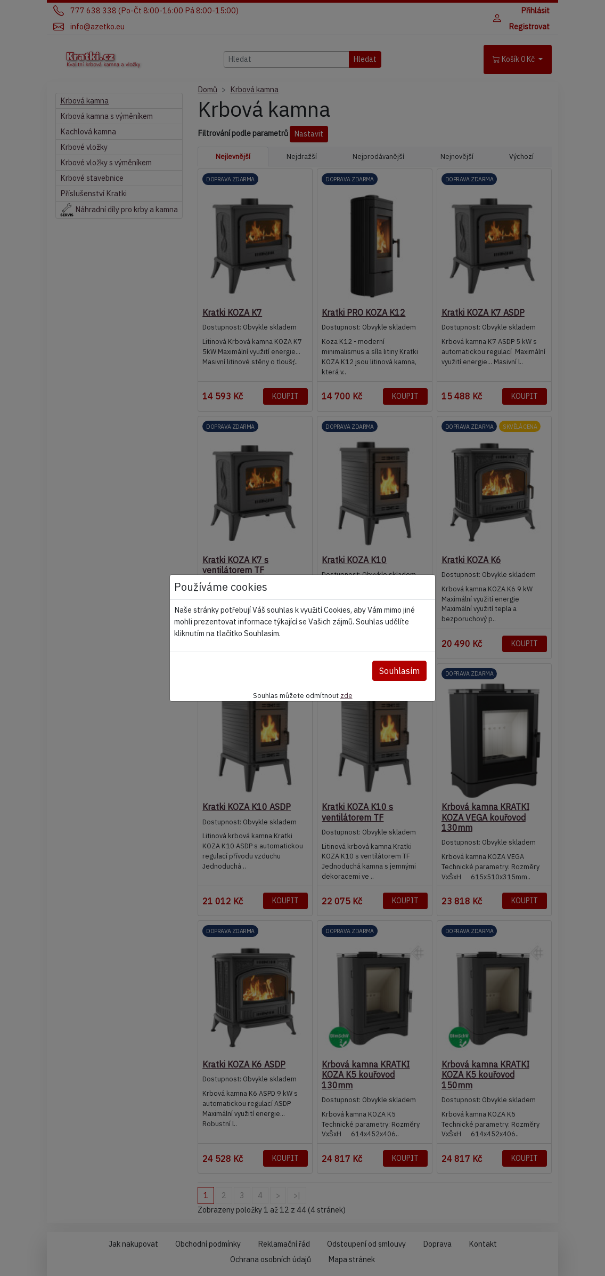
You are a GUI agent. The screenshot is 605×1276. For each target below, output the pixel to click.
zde (346, 695)
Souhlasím (399, 670)
